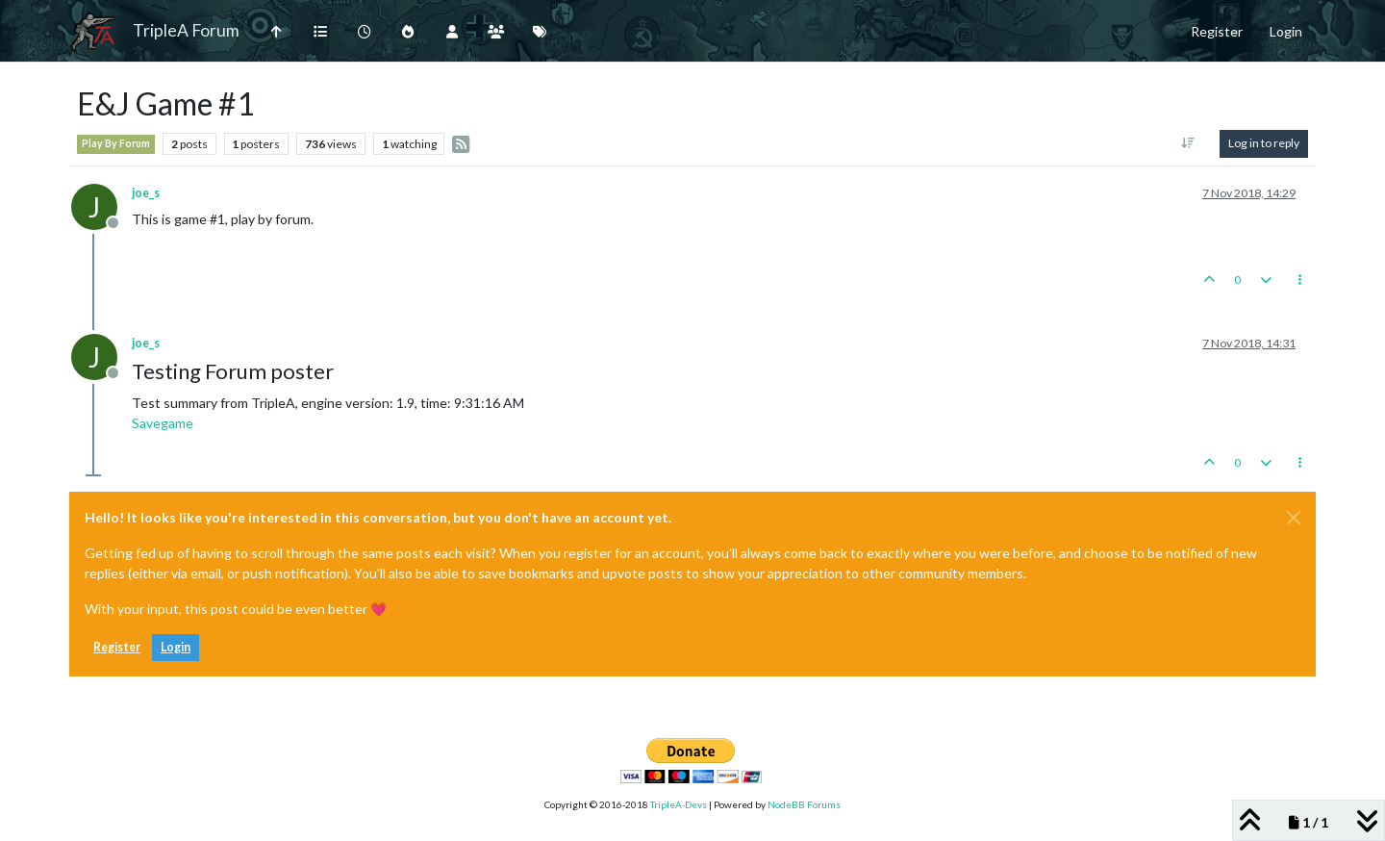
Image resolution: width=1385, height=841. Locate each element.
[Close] (1294, 518)
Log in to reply (1263, 143)
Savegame (162, 423)
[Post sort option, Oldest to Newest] (1188, 143)
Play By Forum (116, 143)
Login (175, 647)
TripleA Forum (186, 30)
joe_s (146, 193)
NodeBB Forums (804, 804)
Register (116, 647)
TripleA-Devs (678, 804)
